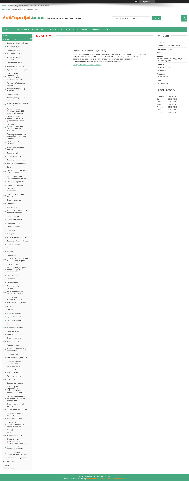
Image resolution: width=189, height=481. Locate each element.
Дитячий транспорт (15, 418)
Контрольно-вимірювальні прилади (17, 104)
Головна (7, 29)
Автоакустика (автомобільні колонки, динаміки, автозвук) (16, 424)
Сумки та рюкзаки (14, 156)
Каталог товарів (20, 29)
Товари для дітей (13, 153)
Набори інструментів (15, 320)
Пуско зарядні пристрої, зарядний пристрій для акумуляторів (16, 398)
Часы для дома (13, 331)
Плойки (10, 310)
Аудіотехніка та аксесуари (17, 70)
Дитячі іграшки (13, 324)
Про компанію (82, 29)
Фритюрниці (12, 207)
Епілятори (11, 279)
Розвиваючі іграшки (15, 327)
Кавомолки (11, 255)
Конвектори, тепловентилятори (14, 298)
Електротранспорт (14, 200)
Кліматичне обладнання (16, 302)
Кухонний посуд (13, 223)
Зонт (9, 167)
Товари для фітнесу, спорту (17, 160)
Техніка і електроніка (15, 66)
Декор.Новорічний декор (17, 163)
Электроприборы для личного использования (16, 292)
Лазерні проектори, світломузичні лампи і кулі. (17, 177)
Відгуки (6, 465)
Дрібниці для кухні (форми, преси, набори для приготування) (17, 270)
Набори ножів (12, 275)
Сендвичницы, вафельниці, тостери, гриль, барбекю (17, 259)
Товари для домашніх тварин (15, 148)
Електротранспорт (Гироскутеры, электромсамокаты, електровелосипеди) (15, 76)
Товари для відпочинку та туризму (17, 89)
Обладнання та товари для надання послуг (17, 171)
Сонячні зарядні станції (16, 244)
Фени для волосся (14, 313)
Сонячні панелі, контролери (13, 143)
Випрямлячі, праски (14, 220)
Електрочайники (13, 227)
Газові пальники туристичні (13, 190)
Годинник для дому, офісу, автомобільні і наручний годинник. (17, 136)
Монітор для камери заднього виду (15, 362)
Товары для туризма (15, 383)
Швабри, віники (13, 282)
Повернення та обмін (100, 29)
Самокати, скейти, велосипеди (14, 368)
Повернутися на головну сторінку (87, 64)
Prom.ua (107, 476)
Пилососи (10, 248)
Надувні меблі (12, 94)
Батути (10, 334)
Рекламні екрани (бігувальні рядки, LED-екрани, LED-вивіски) (15, 111)
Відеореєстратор (13, 354)
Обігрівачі (11, 203)
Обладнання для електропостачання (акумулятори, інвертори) (17, 118)
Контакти (70, 29)
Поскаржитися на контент (95, 479)
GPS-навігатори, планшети (17, 358)
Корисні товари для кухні (17, 237)
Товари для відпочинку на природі (17, 287)
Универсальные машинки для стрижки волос (17, 211)
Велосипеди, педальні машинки (15, 414)
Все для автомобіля (14, 63)
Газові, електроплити (15, 182)
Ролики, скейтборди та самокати (16, 84)
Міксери (10, 251)
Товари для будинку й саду (17, 43)
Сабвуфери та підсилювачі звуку (17, 431)
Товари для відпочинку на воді (17, 99)
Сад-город (11, 379)
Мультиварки (12, 264)
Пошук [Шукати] (156, 18)
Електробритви (13, 216)
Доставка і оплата (39, 29)
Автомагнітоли (13, 345)
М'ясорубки (11, 234)
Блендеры (11, 230)
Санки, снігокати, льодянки (17, 409)
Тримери (10, 306)
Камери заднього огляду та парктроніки (18, 349)
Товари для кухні (13, 46)
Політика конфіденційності (116, 479)
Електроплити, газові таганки (15, 195)
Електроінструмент (14, 338)
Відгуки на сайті (56, 29)
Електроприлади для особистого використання (17, 453)
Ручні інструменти (14, 317)
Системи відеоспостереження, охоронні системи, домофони (15, 127)
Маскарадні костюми (15, 54)
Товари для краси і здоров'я (14, 58)
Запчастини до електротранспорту (15, 447)
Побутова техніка (14, 50)
